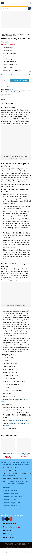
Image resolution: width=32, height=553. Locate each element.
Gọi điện (20, 550)
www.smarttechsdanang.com (18, 420)
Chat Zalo (12, 550)
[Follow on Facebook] (3, 519)
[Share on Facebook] (2, 95)
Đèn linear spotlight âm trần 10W (12, 91)
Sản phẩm (18, 543)
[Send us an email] (7, 519)
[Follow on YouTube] (11, 519)
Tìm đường (4, 550)
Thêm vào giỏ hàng (19, 80)
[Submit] (29, 8)
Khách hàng (25, 543)
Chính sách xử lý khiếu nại (11, 503)
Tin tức (9, 544)
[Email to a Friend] (9, 95)
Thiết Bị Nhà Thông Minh (15, 34)
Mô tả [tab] (3, 99)
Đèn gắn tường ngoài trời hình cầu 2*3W (24, 454)
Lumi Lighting (12, 35)
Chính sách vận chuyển (10, 506)
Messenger (27, 550)
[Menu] (2, 3)
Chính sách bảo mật (9, 499)
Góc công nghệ (16, 544)
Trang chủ (4, 34)
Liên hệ (24, 544)
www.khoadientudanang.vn (17, 484)
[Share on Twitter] (6, 95)
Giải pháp (12, 543)
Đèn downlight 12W (8, 453)
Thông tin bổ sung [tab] (7, 103)
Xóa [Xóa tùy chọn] (30, 71)
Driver (2, 74)
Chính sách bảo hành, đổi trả (12, 496)
